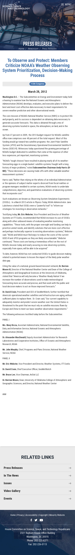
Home (21, 48)
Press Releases (37, 44)
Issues (8, 483)
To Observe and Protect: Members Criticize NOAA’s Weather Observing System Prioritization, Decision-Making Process (37, 68)
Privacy (20, 515)
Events (8, 498)
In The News (11, 475)
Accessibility (31, 515)
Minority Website (57, 515)
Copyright (43, 515)
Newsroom (33, 48)
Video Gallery (12, 491)
